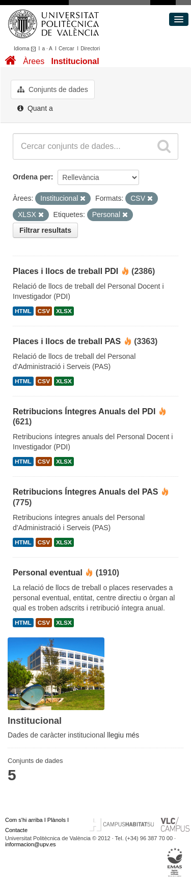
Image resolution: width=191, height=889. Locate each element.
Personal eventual (48, 572)
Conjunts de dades (52, 89)
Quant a (35, 108)
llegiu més (123, 735)
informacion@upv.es (30, 844)
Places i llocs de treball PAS (67, 341)
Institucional (75, 61)
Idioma (26, 48)
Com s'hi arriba (24, 820)
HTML (23, 311)
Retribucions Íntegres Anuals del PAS (85, 491)
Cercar (66, 48)
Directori (90, 48)
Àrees (33, 61)
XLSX (64, 311)
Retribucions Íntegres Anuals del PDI (84, 411)
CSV (44, 311)
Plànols (56, 820)
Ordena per (32, 177)
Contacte (16, 830)
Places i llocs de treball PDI (65, 271)
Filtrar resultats (45, 230)
